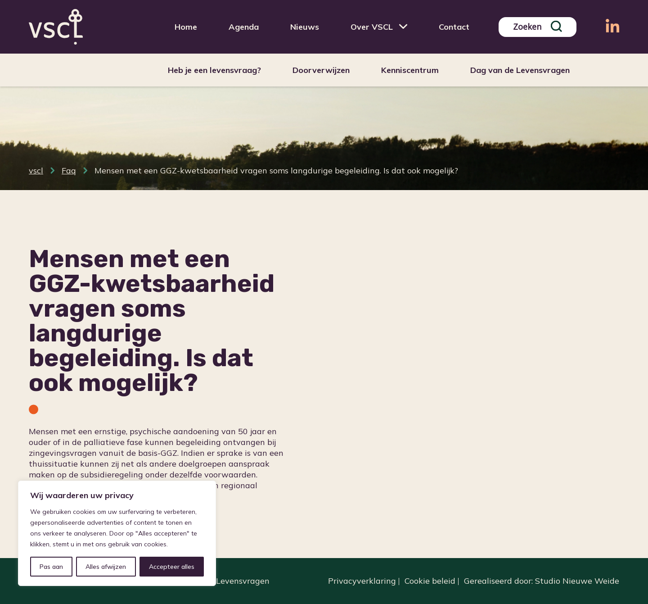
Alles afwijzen (106, 567)
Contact (454, 27)
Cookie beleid (430, 581)
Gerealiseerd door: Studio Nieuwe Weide (541, 581)
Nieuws (304, 27)
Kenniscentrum (410, 70)
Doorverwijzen (321, 70)
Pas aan (51, 567)
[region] (117, 533)
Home (186, 27)
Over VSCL (372, 27)
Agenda (244, 27)
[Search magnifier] (556, 26)
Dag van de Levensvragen (520, 70)
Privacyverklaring (362, 581)
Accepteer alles (171, 567)
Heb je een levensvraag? (214, 70)
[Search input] (531, 27)
